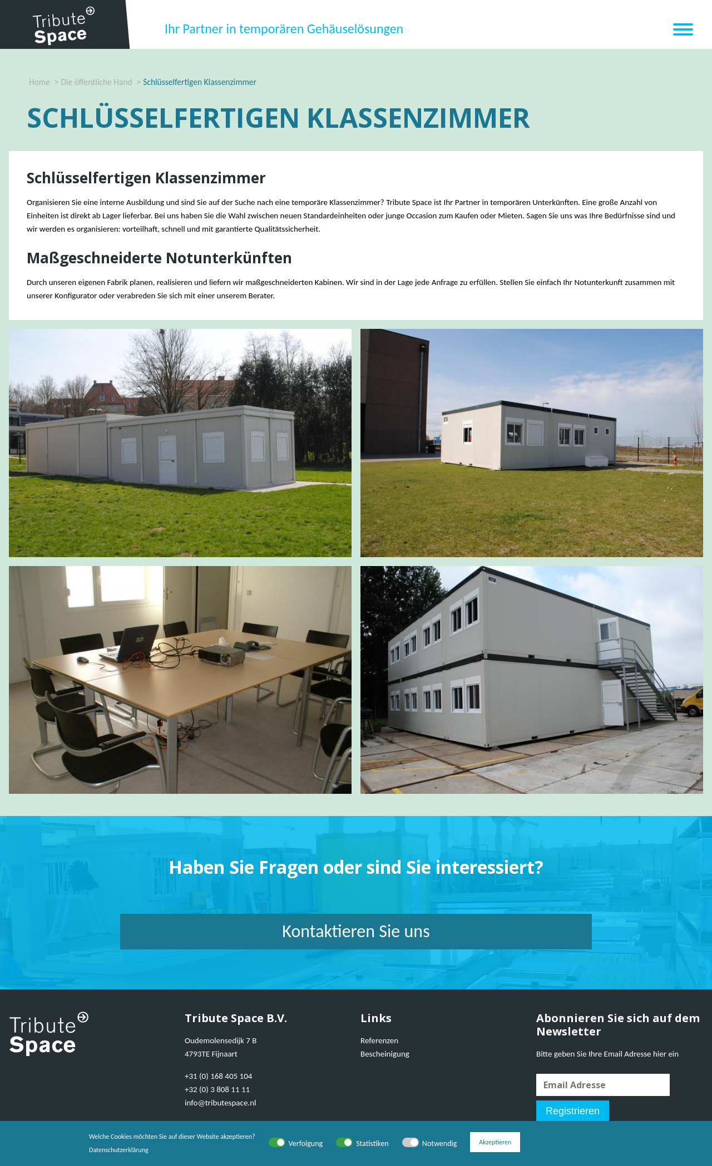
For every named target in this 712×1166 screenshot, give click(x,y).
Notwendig (439, 1143)
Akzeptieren (495, 1143)
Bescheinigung (384, 1054)
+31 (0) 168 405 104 (218, 1076)
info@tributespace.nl (220, 1103)
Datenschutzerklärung (119, 1150)
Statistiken (372, 1143)
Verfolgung (306, 1143)
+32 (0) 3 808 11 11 (217, 1089)
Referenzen (379, 1040)
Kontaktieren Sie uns (355, 931)
